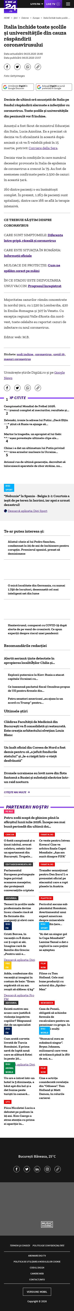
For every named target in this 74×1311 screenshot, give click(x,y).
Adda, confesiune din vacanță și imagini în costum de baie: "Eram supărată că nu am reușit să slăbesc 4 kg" (19, 981)
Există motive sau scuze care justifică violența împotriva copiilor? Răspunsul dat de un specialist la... (17, 1018)
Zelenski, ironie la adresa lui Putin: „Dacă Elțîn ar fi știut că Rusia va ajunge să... (36, 422)
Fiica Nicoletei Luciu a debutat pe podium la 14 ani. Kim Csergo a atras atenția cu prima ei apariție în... (19, 1116)
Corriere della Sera (43, 148)
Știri (16, 17)
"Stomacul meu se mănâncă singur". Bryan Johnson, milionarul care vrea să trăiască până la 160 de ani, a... (54, 1048)
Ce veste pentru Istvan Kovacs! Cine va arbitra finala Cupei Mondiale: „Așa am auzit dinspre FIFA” (54, 848)
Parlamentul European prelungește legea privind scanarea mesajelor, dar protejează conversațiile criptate (19, 880)
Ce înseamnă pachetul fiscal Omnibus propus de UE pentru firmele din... (39, 689)
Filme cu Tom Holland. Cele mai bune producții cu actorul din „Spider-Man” (52, 981)
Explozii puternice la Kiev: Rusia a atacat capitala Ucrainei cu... (36, 677)
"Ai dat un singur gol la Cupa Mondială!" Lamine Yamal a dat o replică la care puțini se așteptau (53, 942)
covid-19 (59, 354)
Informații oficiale (18, 255)
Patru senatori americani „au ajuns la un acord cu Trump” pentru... (35, 700)
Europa (36, 17)
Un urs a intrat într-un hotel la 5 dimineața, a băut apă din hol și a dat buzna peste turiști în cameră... (19, 1086)
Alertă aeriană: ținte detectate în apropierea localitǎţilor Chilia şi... (29, 660)
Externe (25, 17)
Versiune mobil (37, 1291)
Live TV (50, 4)
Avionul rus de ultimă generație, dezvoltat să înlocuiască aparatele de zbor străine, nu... (35, 464)
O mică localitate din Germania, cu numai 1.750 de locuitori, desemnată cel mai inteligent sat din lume (36, 589)
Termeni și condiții (20, 1245)
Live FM (35, 3)
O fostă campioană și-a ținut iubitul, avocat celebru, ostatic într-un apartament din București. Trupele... (19, 848)
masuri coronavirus (17, 359)
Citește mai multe (15, 792)
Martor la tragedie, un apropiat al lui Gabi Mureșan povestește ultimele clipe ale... (32, 436)
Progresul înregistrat (44, 286)
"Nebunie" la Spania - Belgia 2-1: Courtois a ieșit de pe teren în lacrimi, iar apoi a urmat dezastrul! (37, 500)
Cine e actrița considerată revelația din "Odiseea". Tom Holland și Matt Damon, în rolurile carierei (53, 1088)
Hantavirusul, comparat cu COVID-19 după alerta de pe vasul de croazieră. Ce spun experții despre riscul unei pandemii (37, 629)
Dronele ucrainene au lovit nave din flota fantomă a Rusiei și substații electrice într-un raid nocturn (36, 777)
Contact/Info (37, 1279)
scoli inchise (25, 354)
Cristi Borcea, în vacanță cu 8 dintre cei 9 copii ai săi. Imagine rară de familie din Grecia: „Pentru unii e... (17, 944)
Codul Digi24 (37, 1267)
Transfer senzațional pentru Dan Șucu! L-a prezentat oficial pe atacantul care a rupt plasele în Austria (53, 878)
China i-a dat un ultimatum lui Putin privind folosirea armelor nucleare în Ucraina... (34, 450)
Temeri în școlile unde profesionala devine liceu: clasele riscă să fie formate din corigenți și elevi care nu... (19, 914)
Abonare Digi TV (37, 1255)
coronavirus (43, 354)
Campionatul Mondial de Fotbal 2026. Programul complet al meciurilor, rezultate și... (36, 408)
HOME (7, 17)
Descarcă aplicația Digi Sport (27, 511)
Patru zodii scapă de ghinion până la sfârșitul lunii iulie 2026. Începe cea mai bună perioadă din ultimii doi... (34, 822)
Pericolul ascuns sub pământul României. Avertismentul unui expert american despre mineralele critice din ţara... (53, 914)
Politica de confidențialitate (48, 1245)
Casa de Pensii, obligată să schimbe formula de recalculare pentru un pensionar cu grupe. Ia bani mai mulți (54, 1018)
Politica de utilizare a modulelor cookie (37, 1261)
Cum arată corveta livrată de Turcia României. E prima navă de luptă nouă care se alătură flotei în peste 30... (18, 1048)
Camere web (37, 1273)
